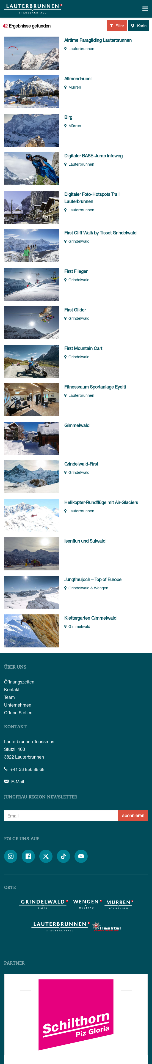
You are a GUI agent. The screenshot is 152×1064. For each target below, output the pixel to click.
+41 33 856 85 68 (24, 769)
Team (9, 697)
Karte (139, 25)
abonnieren (133, 815)
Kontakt (12, 689)
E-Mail (14, 781)
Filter (117, 25)
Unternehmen (17, 704)
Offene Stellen (18, 712)
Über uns (15, 667)
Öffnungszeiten (19, 681)
